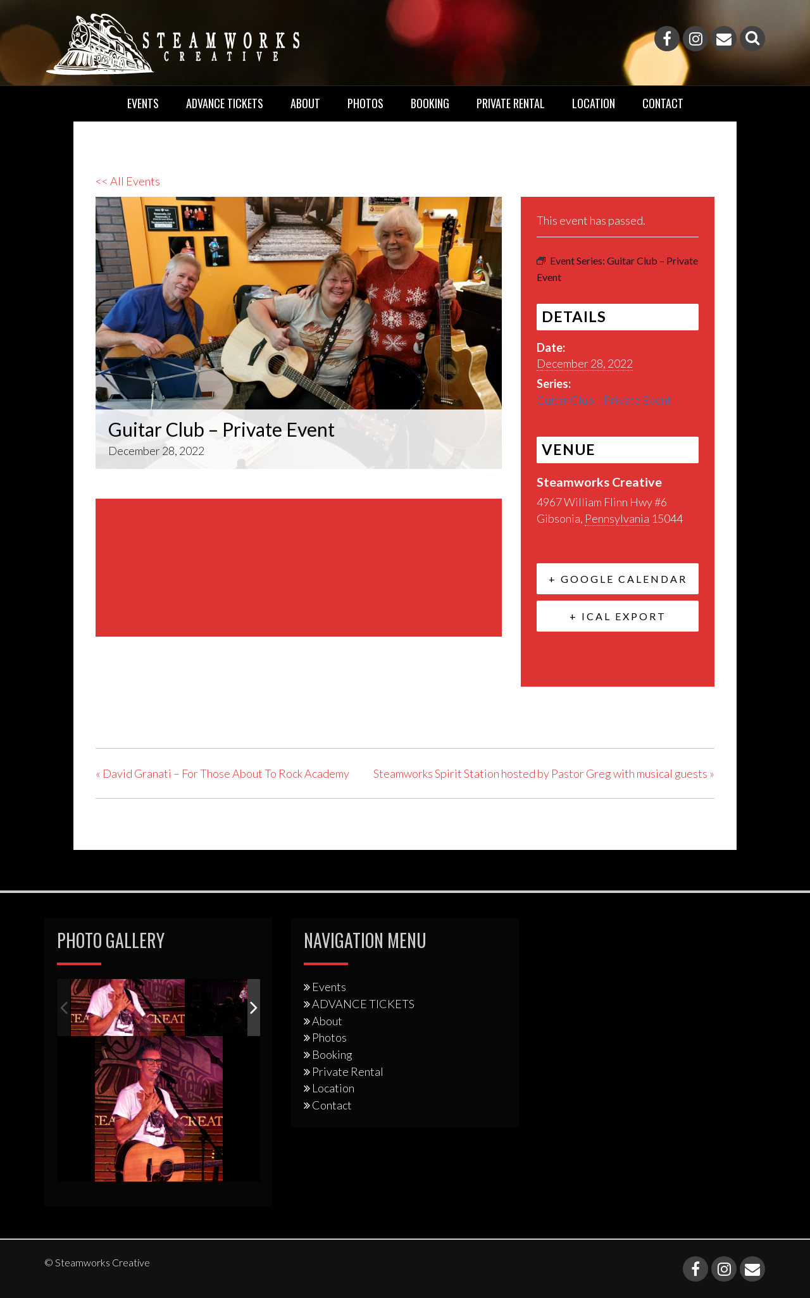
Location (593, 103)
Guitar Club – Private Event (604, 400)
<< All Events (128, 181)
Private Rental (511, 103)
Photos (365, 103)
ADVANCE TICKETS (224, 103)
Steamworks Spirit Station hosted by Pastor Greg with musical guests (543, 773)
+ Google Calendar (618, 579)
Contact (662, 103)
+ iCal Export (618, 616)
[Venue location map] (299, 565)
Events (143, 103)
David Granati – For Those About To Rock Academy (222, 773)
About (305, 103)
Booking (430, 103)
